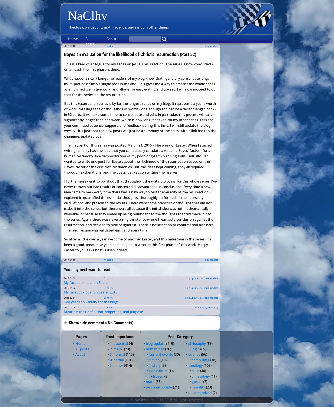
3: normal (109, 278)
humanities (155, 349)
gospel (197, 381)
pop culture (158, 370)
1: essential (119, 343)
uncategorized (200, 392)
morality (198, 387)
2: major (108, 307)
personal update (209, 278)
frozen (158, 376)
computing (200, 360)
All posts (89, 41)
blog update (211, 46)
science (194, 354)
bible (195, 370)
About (111, 38)
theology (213, 307)
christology (201, 376)
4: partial (109, 259)
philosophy (200, 307)
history (155, 365)
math (150, 381)
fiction (154, 360)
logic (195, 349)
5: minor (116, 365)
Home (73, 38)
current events (161, 354)
